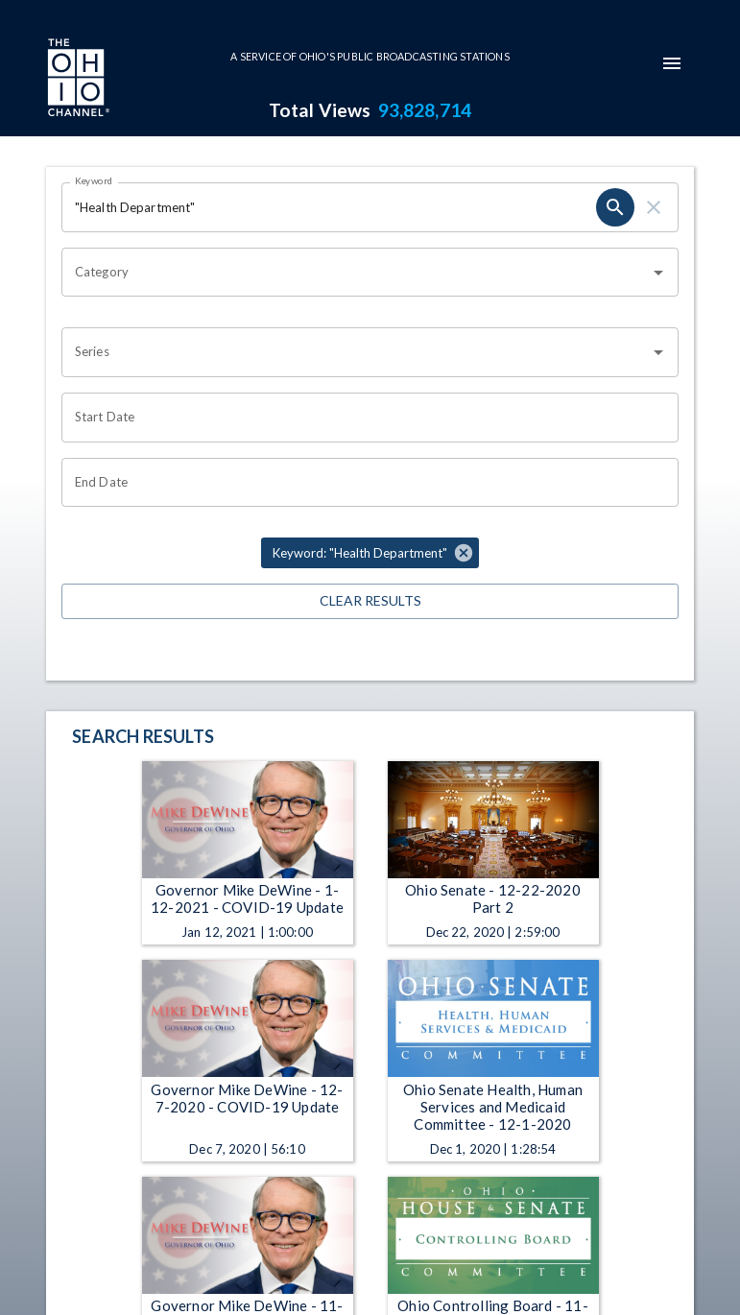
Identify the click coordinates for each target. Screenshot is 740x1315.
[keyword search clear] (653, 207)
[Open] (658, 272)
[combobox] (355, 272)
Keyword (94, 180)
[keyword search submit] (615, 207)
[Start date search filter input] (363, 417)
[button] (370, 553)
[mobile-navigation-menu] (672, 63)
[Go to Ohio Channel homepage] (77, 80)
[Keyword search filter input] (328, 207)
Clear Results (370, 601)
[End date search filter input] (363, 483)
